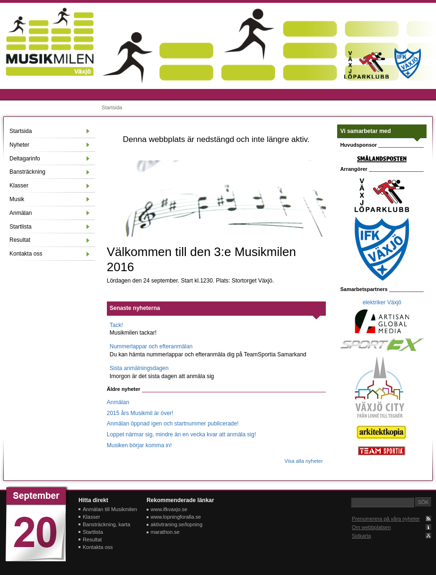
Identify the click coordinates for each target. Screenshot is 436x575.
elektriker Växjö (382, 302)
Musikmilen (50, 42)
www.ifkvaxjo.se (169, 509)
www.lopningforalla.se (176, 517)
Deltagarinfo (24, 158)
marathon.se (165, 532)
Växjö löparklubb (367, 64)
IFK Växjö (407, 63)
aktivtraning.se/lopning (176, 524)
